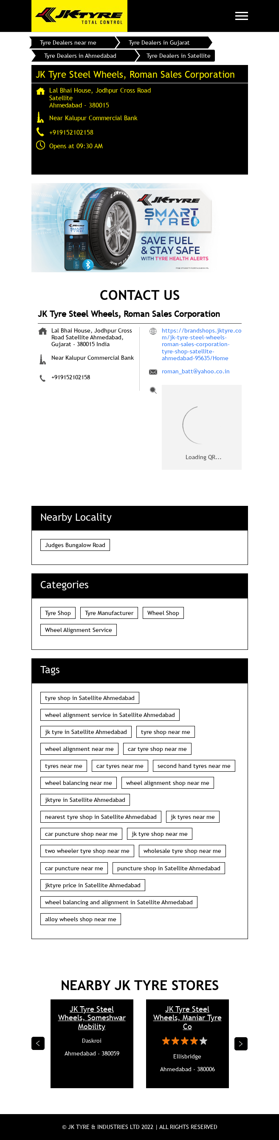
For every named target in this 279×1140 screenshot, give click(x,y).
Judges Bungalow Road (75, 545)
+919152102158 (71, 132)
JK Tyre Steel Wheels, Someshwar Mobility (92, 1017)
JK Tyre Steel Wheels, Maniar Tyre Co (187, 1017)
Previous (38, 1043)
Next (241, 1043)
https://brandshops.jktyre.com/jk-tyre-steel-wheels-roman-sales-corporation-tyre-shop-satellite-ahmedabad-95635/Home (202, 344)
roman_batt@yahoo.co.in (196, 371)
